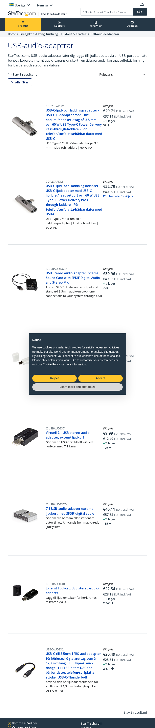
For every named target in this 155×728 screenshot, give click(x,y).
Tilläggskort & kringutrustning (38, 34)
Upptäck (132, 24)
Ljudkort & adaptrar (74, 34)
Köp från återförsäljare (118, 196)
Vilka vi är (95, 24)
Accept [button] (100, 378)
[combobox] (122, 74)
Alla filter (19, 82)
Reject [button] (54, 378)
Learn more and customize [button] (77, 386)
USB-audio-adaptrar (104, 34)
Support (59, 24)
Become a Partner (24, 723)
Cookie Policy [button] (51, 364)
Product (23, 24)
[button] (144, 74)
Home (12, 34)
